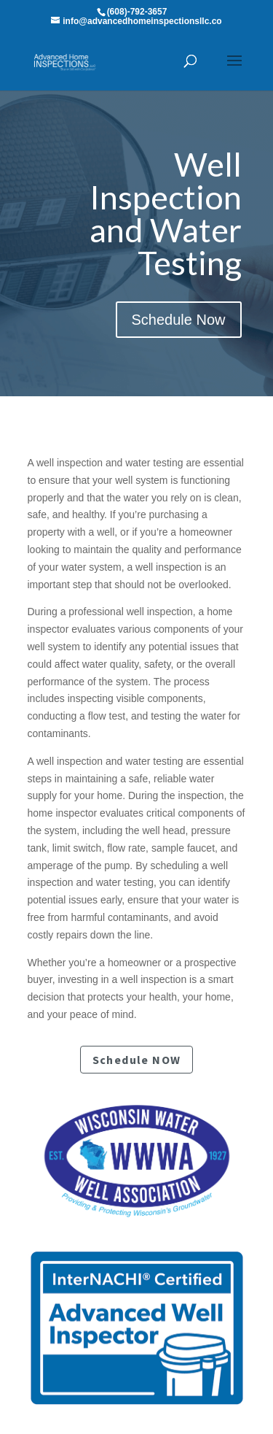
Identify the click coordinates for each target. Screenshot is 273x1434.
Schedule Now (179, 320)
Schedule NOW (136, 1059)
